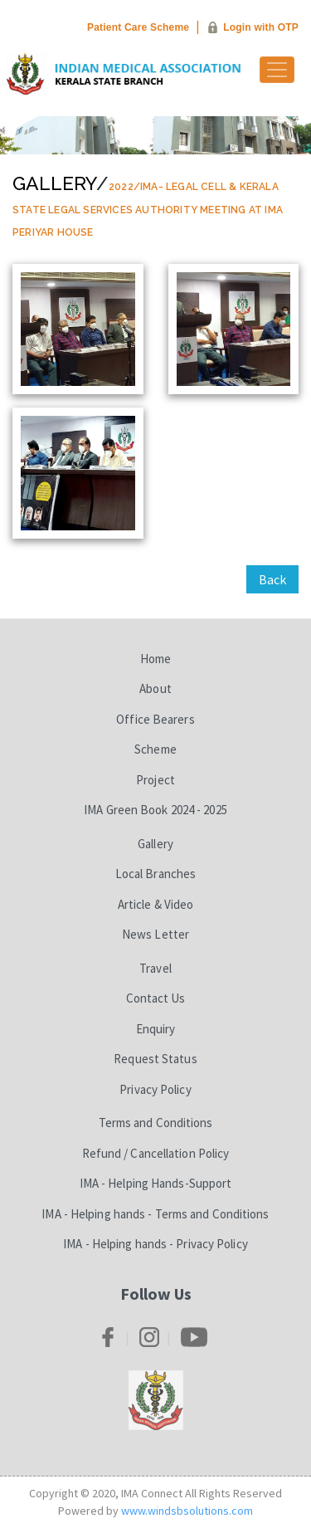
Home (155, 658)
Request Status (155, 1059)
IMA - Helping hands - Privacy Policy (155, 1244)
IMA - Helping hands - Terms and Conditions (155, 1214)
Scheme (155, 749)
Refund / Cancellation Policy (156, 1153)
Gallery (54, 183)
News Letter (155, 934)
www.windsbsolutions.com (187, 1510)
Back (272, 579)
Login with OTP (261, 27)
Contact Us (156, 998)
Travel (155, 968)
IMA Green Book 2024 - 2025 (155, 810)
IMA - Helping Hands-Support (156, 1183)
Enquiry (156, 1029)
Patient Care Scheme (138, 27)
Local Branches (155, 873)
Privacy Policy (155, 1089)
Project (155, 780)
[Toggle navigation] (277, 69)
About (155, 688)
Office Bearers (155, 719)
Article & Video (156, 904)
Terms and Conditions (156, 1122)
